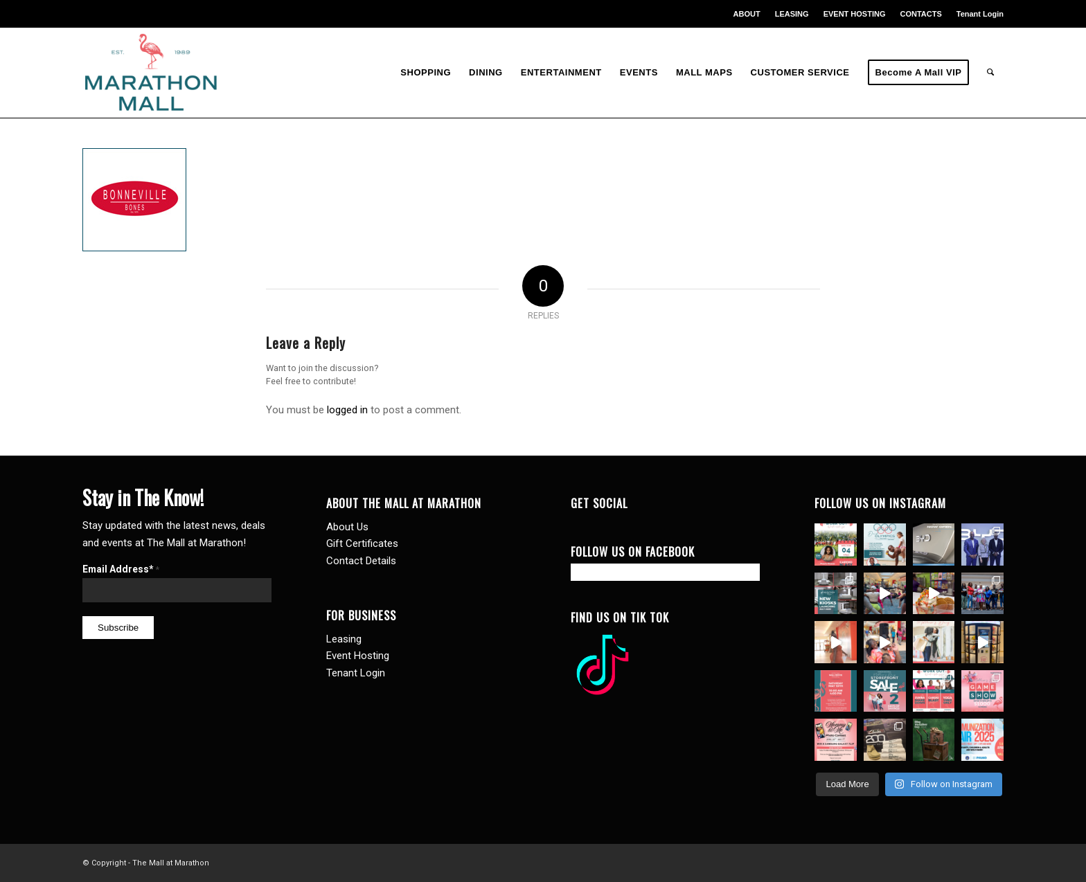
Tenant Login (980, 14)
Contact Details (361, 561)
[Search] (991, 73)
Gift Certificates (362, 543)
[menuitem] (747, 13)
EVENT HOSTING (855, 14)
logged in (347, 410)
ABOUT (746, 14)
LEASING (792, 14)
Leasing (344, 639)
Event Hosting (357, 655)
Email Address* (120, 569)
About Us (347, 527)
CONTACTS (920, 14)
